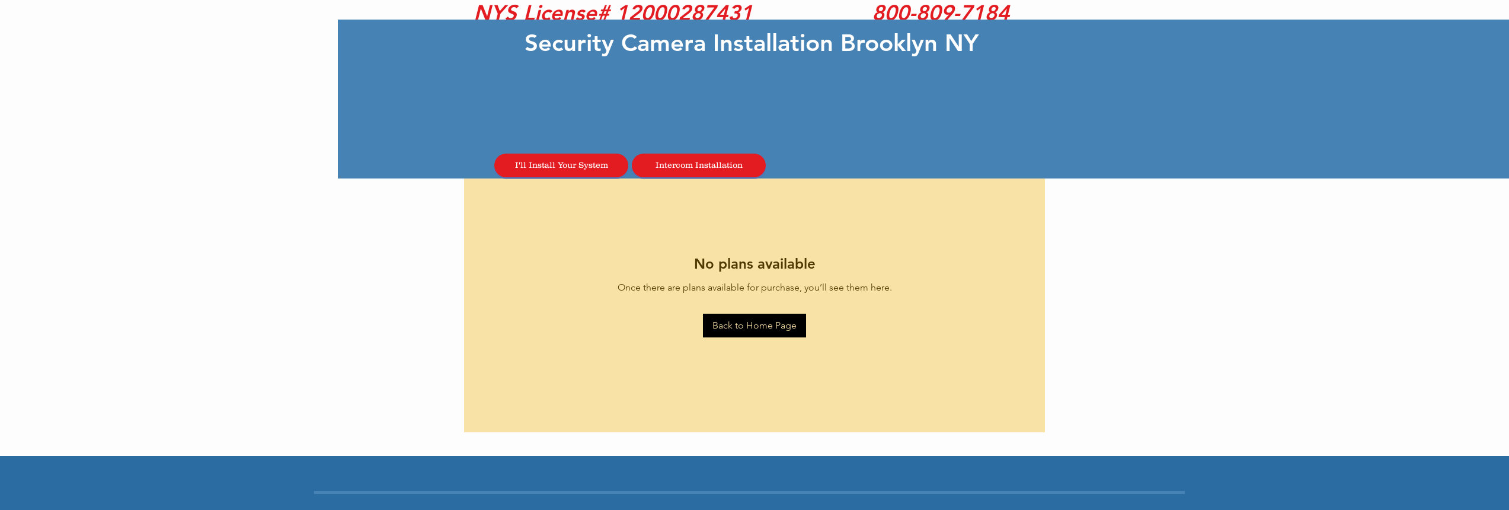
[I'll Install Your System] (561, 165)
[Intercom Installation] (699, 165)
